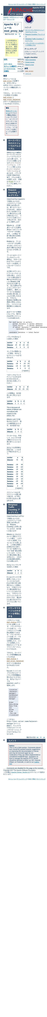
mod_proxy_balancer (11, 99)
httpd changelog (30, 60)
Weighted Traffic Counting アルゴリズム (14, 509)
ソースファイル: (9, 69)
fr (19, 34)
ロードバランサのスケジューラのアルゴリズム (34, 31)
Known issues (29, 62)
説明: (6, 59)
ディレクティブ (22, 4)
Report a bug (29, 65)
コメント (28, 73)
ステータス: (8, 64)
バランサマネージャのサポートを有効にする (34, 44)
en (16, 34)
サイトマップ (41, 4)
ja (20, 36)
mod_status (11, 622)
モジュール (12, 4)
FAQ (29, 4)
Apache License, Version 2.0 (20, 772)
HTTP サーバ (14, 17)
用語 (33, 4)
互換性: (6, 71)
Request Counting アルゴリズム (14, 192)
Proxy (11, 181)
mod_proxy (22, 62)
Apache (5, 17)
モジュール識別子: (10, 66)
